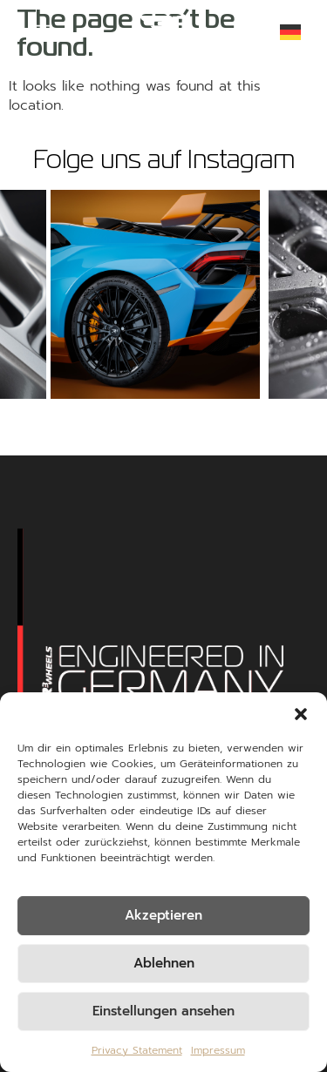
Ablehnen (163, 963)
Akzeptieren (163, 915)
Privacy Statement (137, 1050)
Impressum (218, 1050)
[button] (301, 714)
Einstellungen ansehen (163, 1011)
